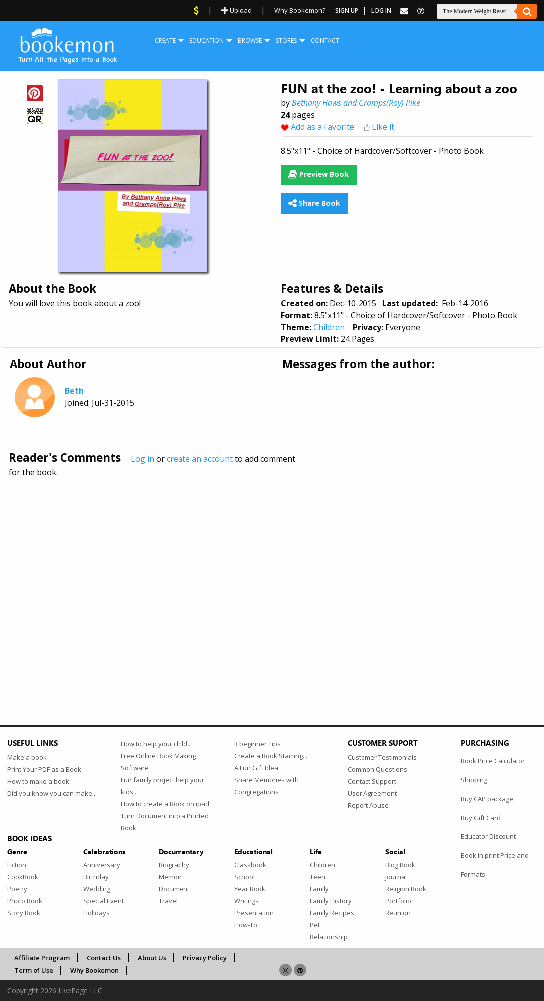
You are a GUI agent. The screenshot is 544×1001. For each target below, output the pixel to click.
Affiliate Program (42, 957)
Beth (74, 390)
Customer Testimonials (382, 757)
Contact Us (104, 957)
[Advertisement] (272, 580)
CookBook (22, 876)
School (244, 876)
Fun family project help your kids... (162, 785)
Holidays (96, 912)
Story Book (23, 912)
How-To (245, 924)
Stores (286, 40)
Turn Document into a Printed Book (165, 821)
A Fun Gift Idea (256, 767)
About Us (152, 957)
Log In (381, 10)
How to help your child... (156, 743)
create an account (200, 458)
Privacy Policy (205, 957)
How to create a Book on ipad (165, 803)
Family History (331, 900)
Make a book (27, 757)
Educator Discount (488, 836)
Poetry (17, 888)
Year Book (249, 888)
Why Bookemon (94, 970)
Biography (174, 864)
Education (206, 40)
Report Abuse (368, 805)
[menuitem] (165, 40)
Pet (315, 924)
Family (319, 888)
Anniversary (101, 864)
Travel (168, 900)
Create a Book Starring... (270, 755)
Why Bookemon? (299, 10)
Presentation (254, 912)
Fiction (16, 864)
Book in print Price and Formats (495, 865)
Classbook (250, 864)
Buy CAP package (487, 798)
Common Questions (377, 769)
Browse (250, 40)
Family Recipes (332, 912)
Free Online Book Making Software (158, 761)
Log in (142, 458)
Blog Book (400, 864)
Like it (383, 126)
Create (165, 40)
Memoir (170, 876)
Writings (246, 900)
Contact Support (372, 781)
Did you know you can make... (52, 793)
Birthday (96, 876)
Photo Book (24, 900)
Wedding (96, 888)
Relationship (329, 936)
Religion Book (405, 888)
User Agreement (372, 793)
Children (329, 327)
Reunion (398, 912)
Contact (325, 40)
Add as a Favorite (322, 126)
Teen (317, 876)
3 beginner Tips (257, 743)
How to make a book (38, 781)
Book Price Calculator (493, 760)
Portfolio (398, 900)
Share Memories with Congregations (266, 785)
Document (174, 888)
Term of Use (33, 970)
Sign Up (346, 10)
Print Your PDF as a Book (44, 769)
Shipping (474, 779)
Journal (396, 876)
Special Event (103, 900)
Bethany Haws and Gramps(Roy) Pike (356, 102)
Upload (236, 10)
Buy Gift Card (481, 817)
